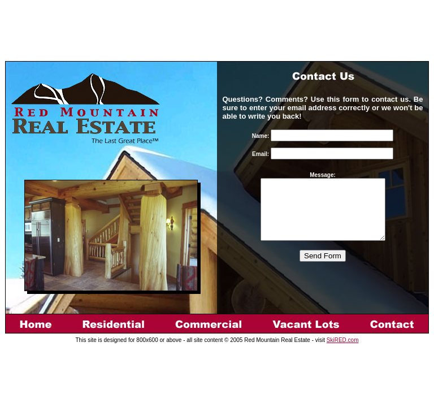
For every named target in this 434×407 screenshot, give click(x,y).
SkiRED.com (343, 340)
